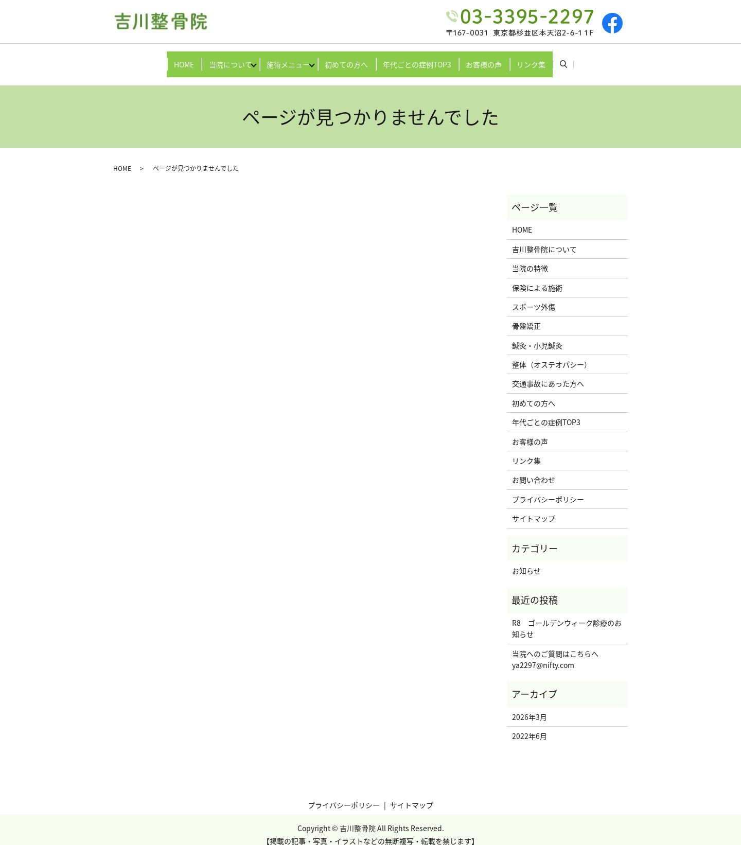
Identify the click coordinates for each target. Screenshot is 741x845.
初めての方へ (350, 59)
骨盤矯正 (526, 316)
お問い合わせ (533, 470)
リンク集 (555, 59)
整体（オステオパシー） (551, 354)
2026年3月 (529, 707)
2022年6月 (529, 726)
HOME (160, 59)
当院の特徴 (530, 258)
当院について (213, 59)
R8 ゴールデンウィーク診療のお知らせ (567, 618)
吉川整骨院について (544, 239)
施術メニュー (281, 59)
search (596, 59)
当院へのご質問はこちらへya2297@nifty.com (555, 649)
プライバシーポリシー (548, 489)
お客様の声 (501, 59)
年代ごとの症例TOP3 (427, 59)
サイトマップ (533, 508)
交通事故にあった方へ (548, 373)
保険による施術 (537, 277)
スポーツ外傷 (533, 297)
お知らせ (526, 561)
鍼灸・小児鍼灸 (537, 335)
